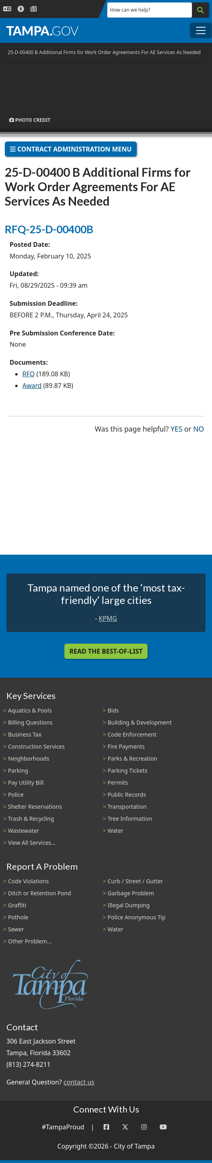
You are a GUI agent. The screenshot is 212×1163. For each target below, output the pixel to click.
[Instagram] (144, 1127)
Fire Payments (126, 746)
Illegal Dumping (129, 905)
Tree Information (130, 818)
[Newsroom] (33, 9)
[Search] (200, 10)
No (198, 428)
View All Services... (32, 842)
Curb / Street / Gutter (135, 881)
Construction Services (36, 746)
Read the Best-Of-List (106, 651)
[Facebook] (106, 1127)
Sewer (16, 929)
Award (32, 385)
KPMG (108, 618)
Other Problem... (30, 941)
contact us (79, 1082)
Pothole (18, 917)
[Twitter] (125, 1127)
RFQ (28, 373)
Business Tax (25, 734)
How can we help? (130, 9)
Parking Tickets (127, 770)
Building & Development (140, 722)
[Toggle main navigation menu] (201, 30)
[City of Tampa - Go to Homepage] (42, 30)
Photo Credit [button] (29, 120)
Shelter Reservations (35, 806)
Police (16, 794)
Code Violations (28, 881)
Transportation (127, 806)
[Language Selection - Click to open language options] (7, 9)
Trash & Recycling (31, 818)
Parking (18, 770)
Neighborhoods (28, 758)
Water (115, 830)
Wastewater (23, 830)
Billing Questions (30, 722)
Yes (176, 428)
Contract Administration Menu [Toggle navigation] (71, 149)
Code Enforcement (132, 734)
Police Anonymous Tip (137, 917)
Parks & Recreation (132, 758)
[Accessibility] (20, 9)
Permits (118, 782)
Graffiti (17, 905)
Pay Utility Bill (26, 782)
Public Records (127, 794)
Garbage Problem (131, 893)
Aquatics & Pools (30, 710)
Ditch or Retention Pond (39, 893)
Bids (113, 710)
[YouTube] (163, 1127)
